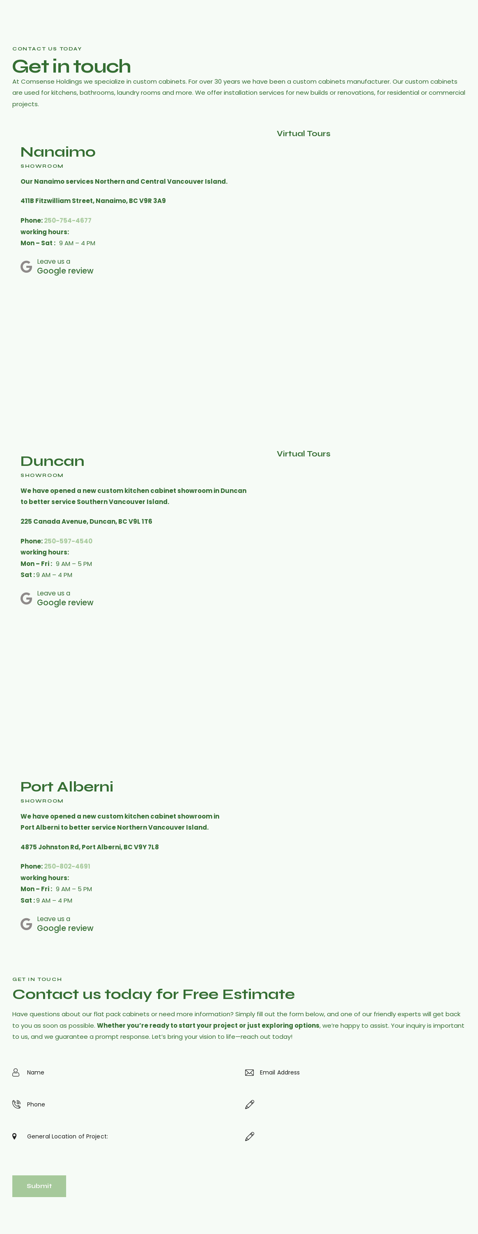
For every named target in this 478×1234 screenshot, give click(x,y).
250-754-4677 (68, 220)
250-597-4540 (68, 541)
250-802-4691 (67, 866)
